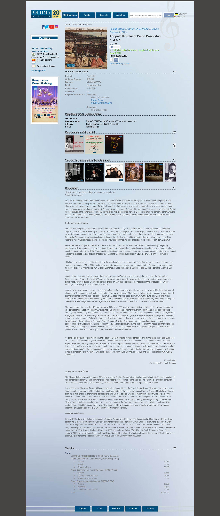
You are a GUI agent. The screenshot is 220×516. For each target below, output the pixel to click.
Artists (87, 15)
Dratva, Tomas (97, 100)
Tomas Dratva (117, 29)
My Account (44, 38)
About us (120, 15)
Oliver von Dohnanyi (138, 29)
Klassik (67, 24)
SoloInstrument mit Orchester (82, 24)
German (181, 14)
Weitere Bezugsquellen (120, 63)
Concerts (103, 15)
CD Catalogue (70, 15)
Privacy (149, 508)
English (179, 17)
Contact (133, 508)
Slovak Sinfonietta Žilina (101, 103)
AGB (99, 508)
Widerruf (116, 508)
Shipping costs (38, 70)
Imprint (82, 508)
